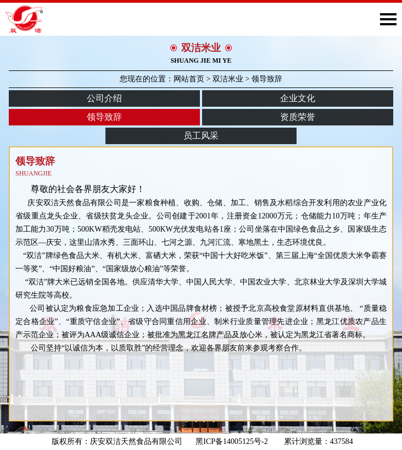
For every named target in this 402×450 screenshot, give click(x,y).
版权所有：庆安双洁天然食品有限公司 (117, 441)
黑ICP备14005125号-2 (235, 441)
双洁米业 (228, 79)
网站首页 (189, 79)
